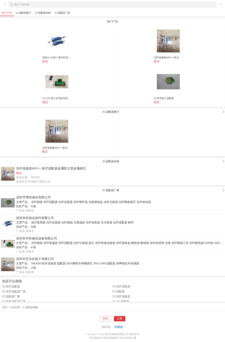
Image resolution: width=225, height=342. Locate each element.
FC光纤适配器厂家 (14, 291)
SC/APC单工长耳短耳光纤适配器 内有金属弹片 (56, 98)
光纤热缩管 (157, 242)
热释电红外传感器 (127, 263)
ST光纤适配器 (121, 296)
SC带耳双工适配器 (164, 98)
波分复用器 (38, 222)
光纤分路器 (111, 202)
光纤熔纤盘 (80, 202)
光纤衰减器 (50, 242)
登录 (105, 318)
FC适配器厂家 (11, 296)
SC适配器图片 (23, 12)
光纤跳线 (37, 202)
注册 (119, 318)
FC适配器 (119, 291)
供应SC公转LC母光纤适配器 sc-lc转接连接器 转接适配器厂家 (56, 57)
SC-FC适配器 (121, 301)
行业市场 (15, 307)
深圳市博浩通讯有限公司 (33, 197)
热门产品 (7, 12)
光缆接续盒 (96, 202)
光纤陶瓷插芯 (127, 202)
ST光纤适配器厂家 (14, 301)
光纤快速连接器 (105, 242)
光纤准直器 (93, 222)
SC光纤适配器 (11, 286)
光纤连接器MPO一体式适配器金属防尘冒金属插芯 (168, 57)
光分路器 (106, 222)
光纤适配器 (50, 202)
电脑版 (118, 326)
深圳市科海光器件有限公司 (35, 218)
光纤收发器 (144, 202)
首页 (4, 307)
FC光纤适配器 (121, 286)
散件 (131, 222)
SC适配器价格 (43, 12)
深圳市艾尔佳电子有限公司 (35, 259)
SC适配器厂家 (62, 12)
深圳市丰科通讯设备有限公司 (36, 238)
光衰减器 (79, 222)
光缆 (168, 242)
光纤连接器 (65, 202)
